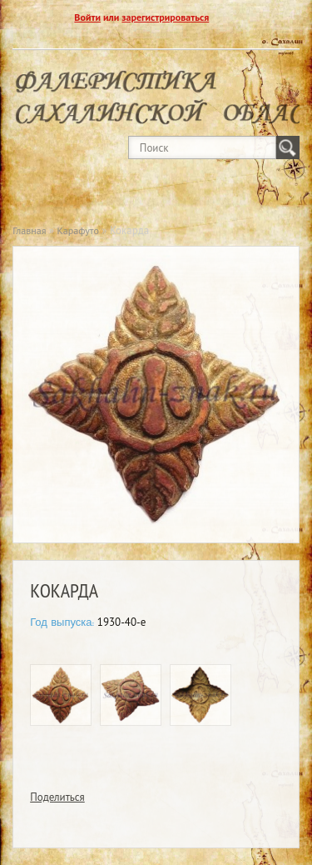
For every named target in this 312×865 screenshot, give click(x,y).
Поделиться (57, 797)
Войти (87, 17)
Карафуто (78, 230)
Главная (29, 230)
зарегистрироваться (165, 17)
